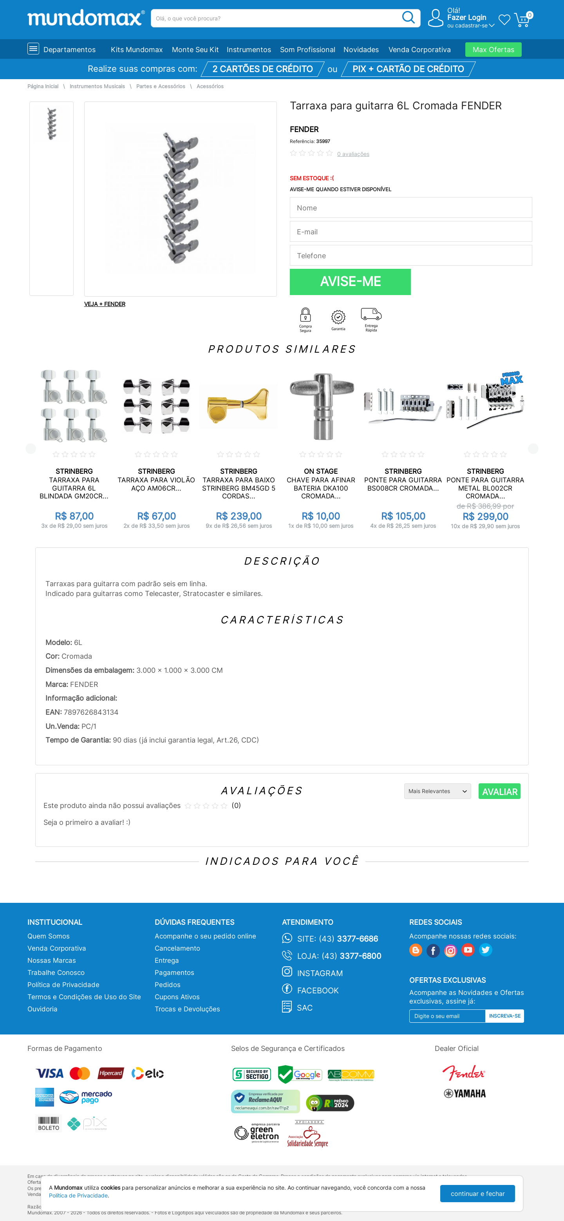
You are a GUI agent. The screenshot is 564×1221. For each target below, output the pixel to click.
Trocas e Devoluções (187, 1009)
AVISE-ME (350, 281)
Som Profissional (307, 49)
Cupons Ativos (177, 997)
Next (533, 449)
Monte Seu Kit (195, 49)
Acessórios (210, 86)
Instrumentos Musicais (97, 86)
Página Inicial (42, 86)
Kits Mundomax (137, 49)
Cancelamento (177, 948)
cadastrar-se (471, 25)
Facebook (318, 990)
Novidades (361, 49)
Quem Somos (48, 936)
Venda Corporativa (420, 49)
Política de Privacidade (63, 985)
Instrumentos (249, 49)
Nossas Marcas (51, 960)
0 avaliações (353, 153)
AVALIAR (499, 792)
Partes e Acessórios (160, 86)
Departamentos (69, 49)
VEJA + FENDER (104, 304)
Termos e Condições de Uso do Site (84, 997)
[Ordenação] (437, 791)
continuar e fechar (478, 1193)
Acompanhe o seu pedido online (205, 936)
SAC (305, 1008)
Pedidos (168, 985)
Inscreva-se (505, 1016)
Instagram (320, 973)
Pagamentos (174, 972)
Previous (30, 449)
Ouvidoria (42, 1009)
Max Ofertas (493, 49)
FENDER (304, 129)
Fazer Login (466, 17)
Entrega (167, 960)
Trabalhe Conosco (56, 972)
